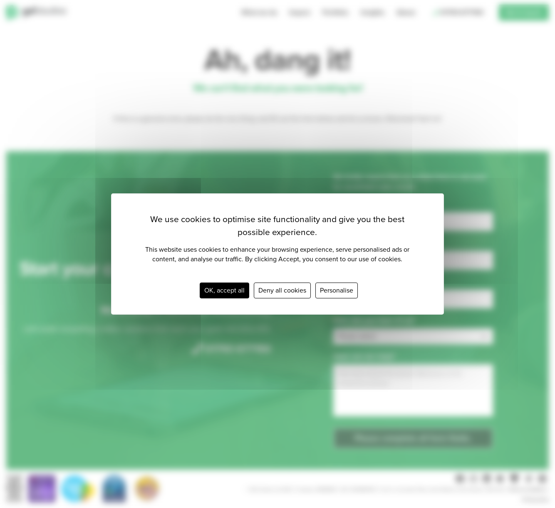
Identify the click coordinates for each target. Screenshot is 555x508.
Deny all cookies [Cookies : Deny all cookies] (282, 290)
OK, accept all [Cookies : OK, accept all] (224, 290)
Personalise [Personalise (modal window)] (336, 290)
